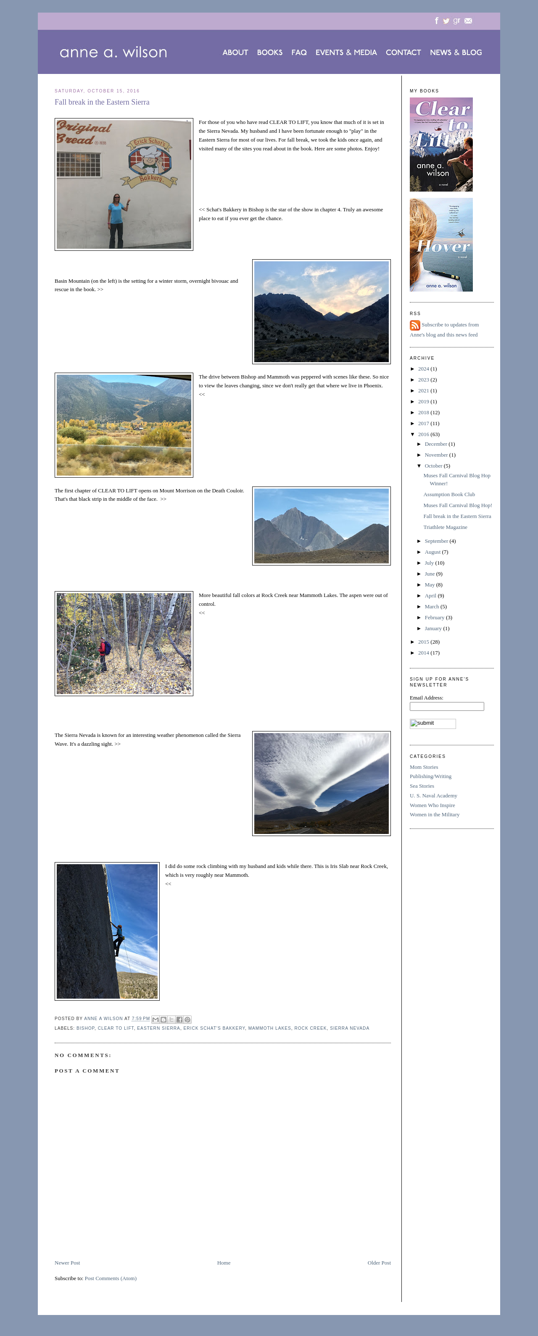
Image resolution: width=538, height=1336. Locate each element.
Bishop (85, 1028)
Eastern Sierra (158, 1028)
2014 (424, 653)
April (431, 595)
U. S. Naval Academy (433, 795)
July (430, 563)
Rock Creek (310, 1028)
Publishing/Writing (430, 776)
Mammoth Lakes (269, 1028)
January (434, 628)
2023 (424, 379)
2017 (424, 423)
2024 (424, 369)
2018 (424, 412)
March (432, 606)
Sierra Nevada (349, 1028)
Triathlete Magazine (445, 527)
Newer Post (67, 1263)
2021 (424, 390)
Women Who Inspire (432, 805)
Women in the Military (434, 814)
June (430, 574)
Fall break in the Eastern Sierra (457, 516)
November (437, 455)
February (435, 617)
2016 (424, 434)
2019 (424, 401)
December (437, 444)
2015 (424, 642)
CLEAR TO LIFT (116, 1028)
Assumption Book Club (449, 494)
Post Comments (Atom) (111, 1278)
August (433, 552)
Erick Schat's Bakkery (214, 1028)
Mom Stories (424, 767)
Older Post (379, 1263)
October (434, 466)
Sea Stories (422, 786)
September (437, 541)
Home (224, 1263)
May (430, 584)
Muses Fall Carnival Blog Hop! (457, 505)
